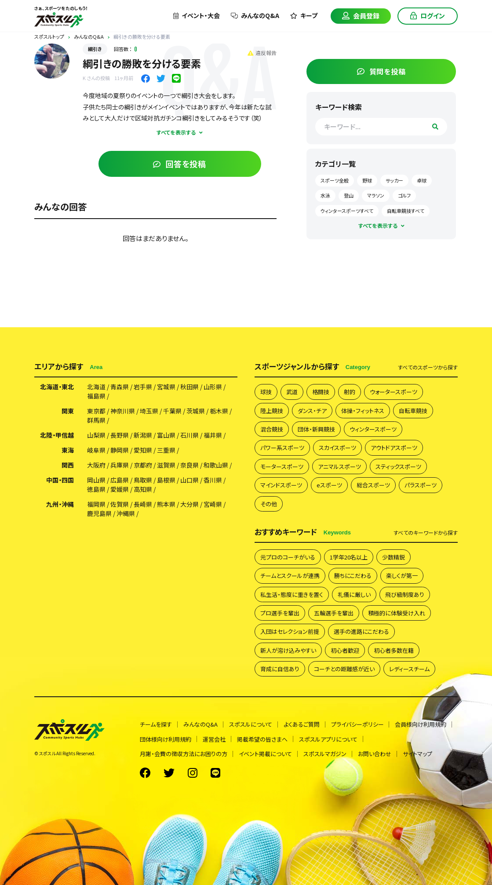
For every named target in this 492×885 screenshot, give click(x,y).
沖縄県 (126, 511)
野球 (386, 178)
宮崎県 (213, 502)
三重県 (166, 448)
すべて (428, 365)
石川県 (189, 433)
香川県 (213, 478)
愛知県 (143, 448)
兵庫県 (119, 463)
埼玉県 (149, 409)
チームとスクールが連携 (290, 573)
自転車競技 (413, 408)
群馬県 (96, 418)
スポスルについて (250, 722)
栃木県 (219, 409)
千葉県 (172, 409)
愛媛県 (119, 487)
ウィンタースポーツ (373, 427)
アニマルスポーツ (339, 464)
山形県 (213, 385)
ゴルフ (346, 208)
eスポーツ (329, 483)
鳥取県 (143, 478)
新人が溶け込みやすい (288, 648)
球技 (266, 389)
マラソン (418, 193)
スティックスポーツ (398, 464)
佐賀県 (119, 502)
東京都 (96, 409)
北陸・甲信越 (57, 433)
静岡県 (119, 448)
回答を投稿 (189, 163)
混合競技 (271, 427)
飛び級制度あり (404, 592)
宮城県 (166, 385)
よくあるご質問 (302, 722)
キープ (303, 15)
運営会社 (214, 737)
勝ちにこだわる (353, 573)
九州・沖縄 (60, 502)
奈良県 (189, 463)
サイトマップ (417, 751)
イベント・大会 (196, 15)
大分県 (189, 502)
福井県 (213, 433)
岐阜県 (96, 448)
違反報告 (282, 52)
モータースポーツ (281, 464)
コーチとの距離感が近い (344, 666)
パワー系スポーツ (282, 445)
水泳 (368, 193)
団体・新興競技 (316, 427)
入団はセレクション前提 (289, 629)
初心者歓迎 (345, 648)
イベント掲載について (265, 751)
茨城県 (195, 409)
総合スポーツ (373, 483)
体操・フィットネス (362, 408)
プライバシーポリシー (357, 722)
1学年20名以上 (349, 555)
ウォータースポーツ (393, 389)
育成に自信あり (279, 666)
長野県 (119, 433)
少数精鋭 (393, 555)
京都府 (143, 463)
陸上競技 (271, 408)
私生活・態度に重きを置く (291, 592)
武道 (292, 389)
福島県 (96, 394)
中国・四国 (60, 478)
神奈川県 (122, 409)
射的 (349, 389)
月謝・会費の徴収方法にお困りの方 (183, 751)
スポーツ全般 (354, 178)
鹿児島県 (99, 511)
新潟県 (143, 433)
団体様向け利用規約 (165, 737)
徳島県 (96, 487)
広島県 (119, 478)
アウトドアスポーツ (394, 445)
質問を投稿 (391, 69)
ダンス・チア (312, 408)
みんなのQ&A (255, 15)
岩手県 (143, 385)
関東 (68, 409)
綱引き (95, 48)
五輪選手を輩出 (334, 611)
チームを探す (156, 722)
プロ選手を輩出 (279, 611)
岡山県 (96, 478)
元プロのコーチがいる (287, 555)
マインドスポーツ (281, 483)
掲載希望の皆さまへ (262, 737)
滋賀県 (166, 463)
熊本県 (166, 502)
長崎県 (143, 502)
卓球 (345, 193)
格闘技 (320, 389)
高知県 (143, 487)
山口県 (189, 478)
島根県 (166, 478)
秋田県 (189, 385)
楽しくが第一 (402, 573)
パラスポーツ (421, 483)
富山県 (166, 433)
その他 (268, 501)
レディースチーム (409, 666)
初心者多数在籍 (394, 648)
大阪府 (96, 463)
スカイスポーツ (337, 445)
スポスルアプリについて (328, 737)
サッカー (414, 178)
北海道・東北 (57, 385)
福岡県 (96, 502)
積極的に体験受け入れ (396, 611)
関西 (68, 463)
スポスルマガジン (324, 751)
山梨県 (96, 433)
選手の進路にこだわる (361, 629)
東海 (68, 448)
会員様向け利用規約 (421, 722)
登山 (391, 193)
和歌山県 (216, 463)
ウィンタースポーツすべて (392, 208)
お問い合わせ (374, 751)
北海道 (96, 385)
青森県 (119, 385)
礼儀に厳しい (354, 592)
